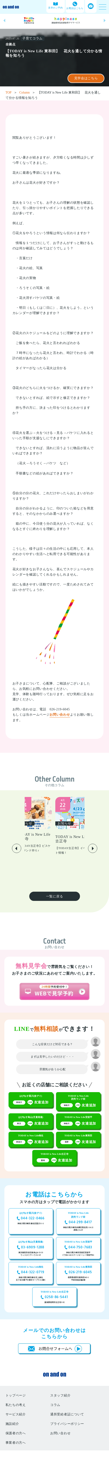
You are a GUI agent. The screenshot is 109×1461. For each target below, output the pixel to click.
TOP (11, 92)
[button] (4, 20)
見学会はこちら (86, 78)
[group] (29, 20)
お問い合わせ (60, 714)
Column (27, 92)
